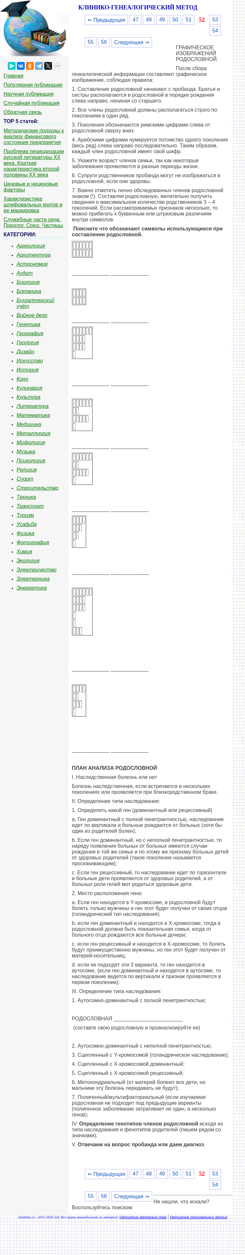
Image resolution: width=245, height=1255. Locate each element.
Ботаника (29, 291)
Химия (24, 551)
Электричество (37, 569)
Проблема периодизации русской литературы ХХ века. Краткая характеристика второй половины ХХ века (34, 163)
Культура (28, 397)
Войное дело (32, 315)
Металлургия (33, 433)
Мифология (31, 442)
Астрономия (32, 264)
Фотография (33, 542)
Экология (28, 560)
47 (135, 19)
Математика (33, 415)
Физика (25, 533)
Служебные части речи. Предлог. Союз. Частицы (33, 222)
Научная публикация (29, 94)
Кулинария (29, 388)
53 (215, 19)
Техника (26, 497)
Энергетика (32, 588)
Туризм (25, 515)
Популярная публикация (33, 85)
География (30, 333)
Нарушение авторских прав (143, 1217)
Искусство (30, 360)
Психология (31, 460)
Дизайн (25, 351)
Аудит (25, 273)
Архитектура (34, 255)
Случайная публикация (31, 103)
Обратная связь (23, 112)
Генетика (28, 324)
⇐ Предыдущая (106, 20)
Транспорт (30, 506)
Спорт (25, 479)
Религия (27, 470)
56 (104, 42)
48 (149, 19)
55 (91, 42)
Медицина (29, 424)
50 (175, 19)
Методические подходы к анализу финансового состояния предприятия (34, 136)
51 (188, 19)
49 (162, 19)
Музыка (26, 451)
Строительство (37, 488)
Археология (31, 246)
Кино (22, 379)
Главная (13, 76)
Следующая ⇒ (131, 42)
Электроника (33, 579)
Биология (28, 282)
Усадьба (27, 524)
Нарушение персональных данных (198, 1217)
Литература (33, 406)
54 (215, 30)
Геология (28, 342)
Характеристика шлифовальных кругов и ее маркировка (33, 204)
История (28, 370)
